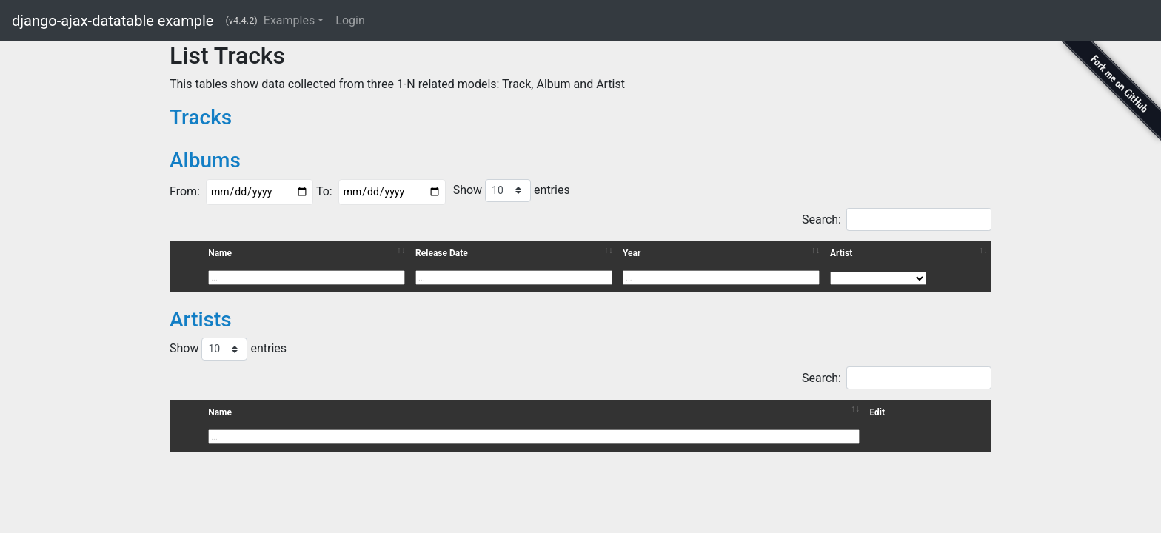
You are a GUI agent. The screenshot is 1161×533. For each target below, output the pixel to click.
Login (349, 20)
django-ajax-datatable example (112, 21)
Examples (289, 20)
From (183, 191)
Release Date (441, 253)
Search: (896, 219)
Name (220, 253)
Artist (841, 253)
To (322, 191)
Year (631, 253)
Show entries (511, 190)
